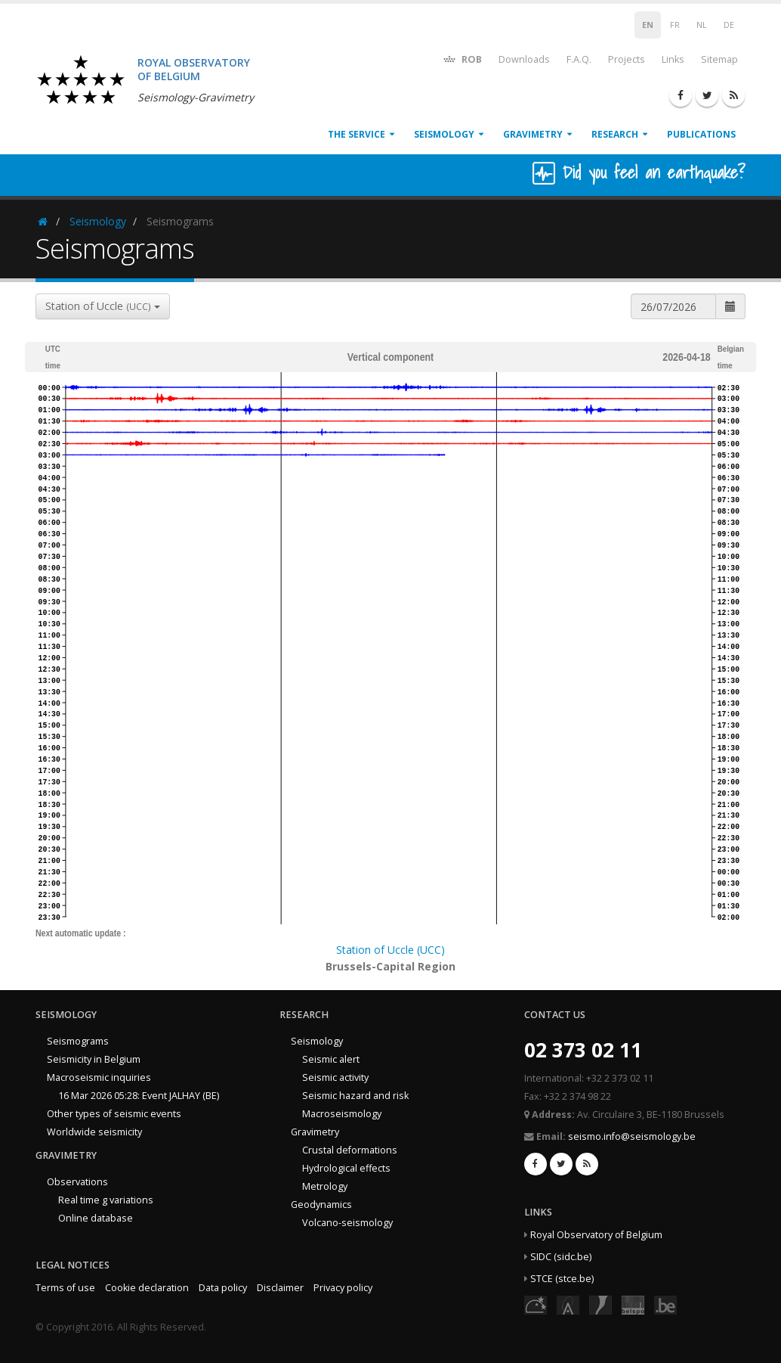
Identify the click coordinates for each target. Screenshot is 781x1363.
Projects (626, 59)
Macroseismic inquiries (99, 1077)
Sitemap (719, 59)
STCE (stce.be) (562, 1278)
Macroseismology (341, 1113)
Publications (701, 134)
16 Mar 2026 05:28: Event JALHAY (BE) (138, 1095)
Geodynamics (321, 1204)
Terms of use (65, 1287)
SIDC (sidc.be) (560, 1256)
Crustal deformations (349, 1150)
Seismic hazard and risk (355, 1095)
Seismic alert (331, 1059)
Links (673, 59)
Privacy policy (342, 1287)
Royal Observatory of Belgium (596, 1234)
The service (356, 134)
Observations (77, 1181)
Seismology (444, 134)
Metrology (324, 1186)
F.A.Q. (578, 59)
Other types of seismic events (114, 1113)
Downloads (524, 59)
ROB (462, 58)
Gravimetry (533, 134)
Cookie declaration (147, 1287)
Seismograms (78, 1041)
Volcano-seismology (347, 1222)
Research (614, 134)
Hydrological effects (346, 1168)
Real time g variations (105, 1200)
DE (729, 25)
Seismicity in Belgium (93, 1059)
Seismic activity (335, 1077)
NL (701, 25)
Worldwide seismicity (94, 1131)
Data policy (223, 1287)
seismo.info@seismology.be (632, 1136)
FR (675, 25)
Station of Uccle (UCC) (390, 949)
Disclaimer (280, 1287)
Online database (95, 1218)
